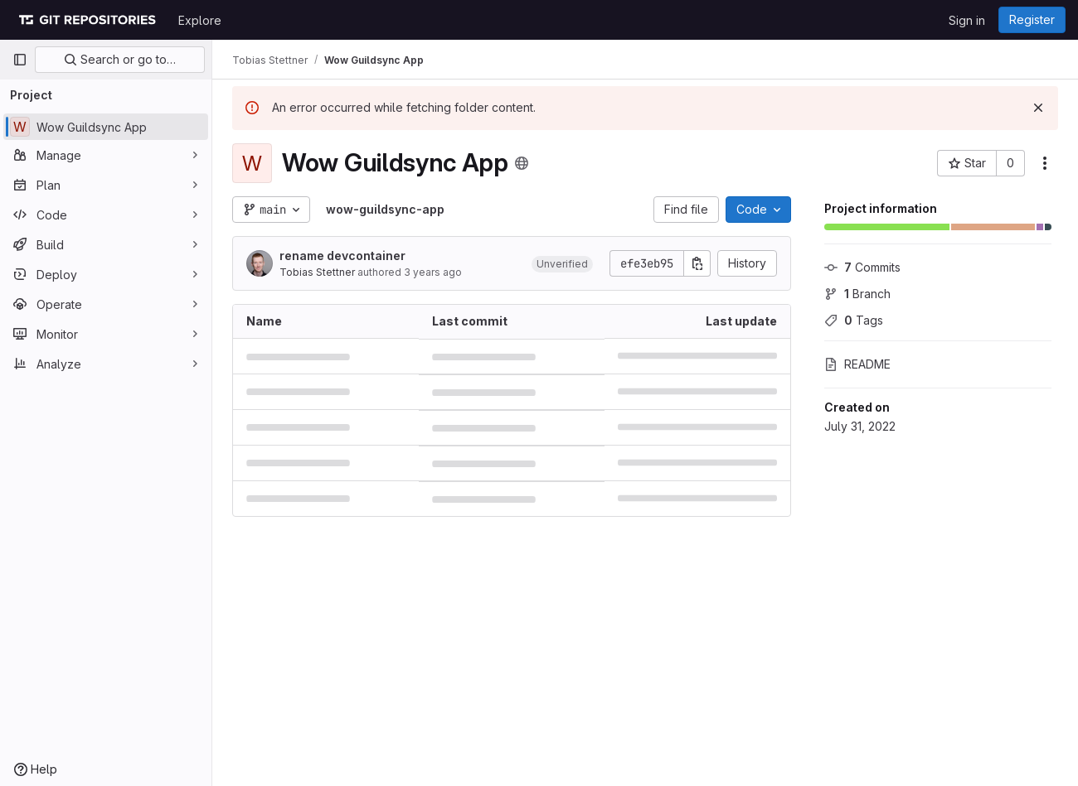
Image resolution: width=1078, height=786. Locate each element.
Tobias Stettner (317, 272)
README (857, 364)
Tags (853, 320)
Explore (199, 20)
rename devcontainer (342, 255)
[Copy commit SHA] (697, 263)
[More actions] (1045, 163)
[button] (562, 263)
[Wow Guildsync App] (105, 126)
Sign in (967, 20)
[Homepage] (87, 20)
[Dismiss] (1038, 108)
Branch (857, 294)
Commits (862, 267)
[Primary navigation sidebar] (20, 59)
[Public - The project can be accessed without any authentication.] (521, 163)
